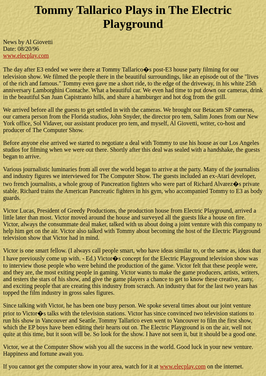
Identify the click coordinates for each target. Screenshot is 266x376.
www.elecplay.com (26, 55)
